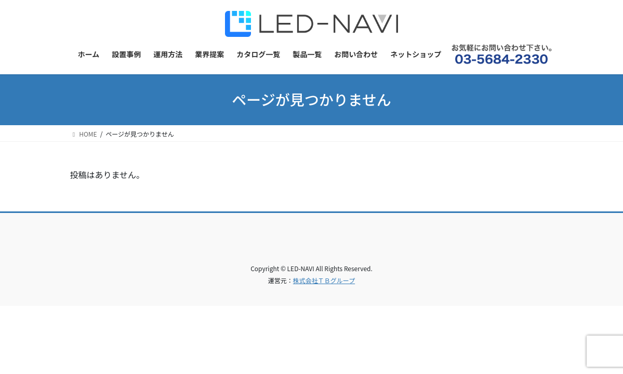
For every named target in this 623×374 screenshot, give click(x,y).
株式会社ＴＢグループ (324, 280)
